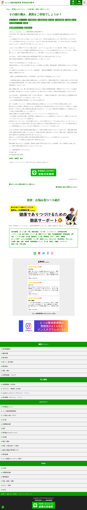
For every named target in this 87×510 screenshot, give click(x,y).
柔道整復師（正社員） (9, 384)
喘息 (49, 234)
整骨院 (68, 19)
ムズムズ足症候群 (26, 239)
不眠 (29, 232)
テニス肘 (35, 239)
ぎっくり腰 (22, 232)
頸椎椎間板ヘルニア (36, 241)
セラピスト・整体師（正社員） (11, 389)
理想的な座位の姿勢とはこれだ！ (67, 187)
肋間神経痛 (66, 234)
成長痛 (27, 241)
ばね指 (28, 236)
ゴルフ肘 (42, 232)
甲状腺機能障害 (57, 234)
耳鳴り (58, 236)
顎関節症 (46, 236)
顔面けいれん (44, 239)
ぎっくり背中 (15, 239)
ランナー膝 (33, 234)
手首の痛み (22, 244)
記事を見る (29, 27)
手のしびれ (69, 239)
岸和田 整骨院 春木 (16, 158)
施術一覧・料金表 (11, 494)
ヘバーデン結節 (19, 236)
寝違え (51, 241)
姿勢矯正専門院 (43, 19)
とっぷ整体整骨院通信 (9, 411)
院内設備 (5, 454)
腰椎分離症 (35, 232)
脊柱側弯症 (61, 239)
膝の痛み (5, 366)
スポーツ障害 (14, 19)
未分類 (4, 437)
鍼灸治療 (5, 353)
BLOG (4, 490)
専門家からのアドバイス (18, 9)
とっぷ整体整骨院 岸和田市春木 (19, 2)
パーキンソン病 (16, 234)
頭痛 (22, 241)
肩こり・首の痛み (7, 362)
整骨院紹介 (5, 477)
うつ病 (40, 236)
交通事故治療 (33, 19)
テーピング (23, 19)
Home (8, 9)
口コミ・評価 (6, 485)
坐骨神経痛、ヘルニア (9, 375)
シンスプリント (51, 232)
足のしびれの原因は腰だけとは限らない (22, 184)
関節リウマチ (42, 234)
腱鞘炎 (63, 236)
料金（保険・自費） (8, 481)
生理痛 (13, 241)
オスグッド (63, 241)
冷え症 (4, 420)
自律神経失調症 (62, 232)
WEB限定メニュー (7, 407)
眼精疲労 (34, 236)
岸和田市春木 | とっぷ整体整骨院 (43, 500)
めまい (52, 236)
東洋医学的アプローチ (16, 23)
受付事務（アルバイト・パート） (12, 397)
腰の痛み (5, 357)
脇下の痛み (25, 234)
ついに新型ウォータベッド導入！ (12, 459)
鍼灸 (26, 23)
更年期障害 (14, 232)
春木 (74, 19)
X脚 (72, 234)
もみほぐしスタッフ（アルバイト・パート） (16, 393)
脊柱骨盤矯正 (6, 349)
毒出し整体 (5, 441)
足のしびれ (52, 239)
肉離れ (57, 241)
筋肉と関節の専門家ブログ (10, 450)
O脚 (12, 236)
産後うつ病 (14, 244)
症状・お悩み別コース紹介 (10, 446)
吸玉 (3, 428)
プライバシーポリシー (25, 494)
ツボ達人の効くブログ (9, 415)
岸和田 (51, 19)
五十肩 (46, 241)
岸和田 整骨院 (60, 19)
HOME (4, 468)
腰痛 (18, 241)
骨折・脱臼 (5, 370)
